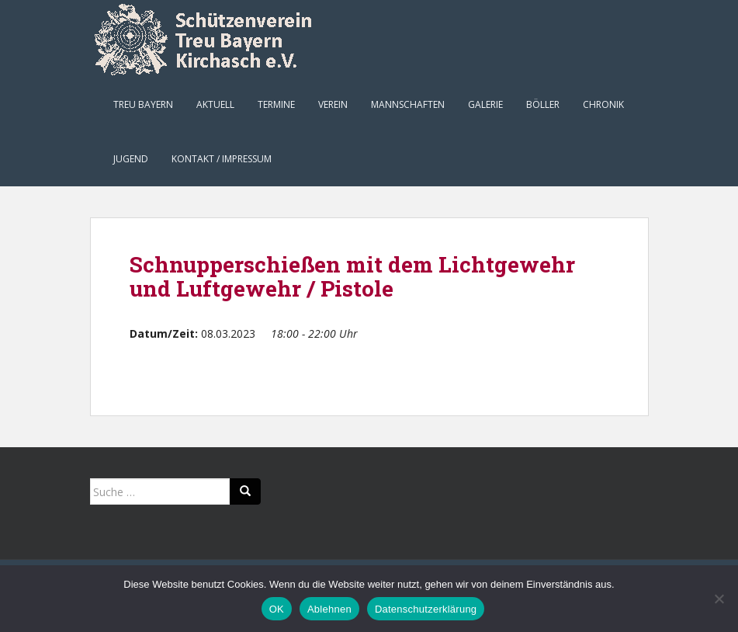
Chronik (603, 104)
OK (276, 609)
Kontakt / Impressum (222, 158)
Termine (276, 104)
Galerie (485, 104)
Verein (333, 104)
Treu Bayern (143, 104)
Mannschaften (408, 104)
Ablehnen (329, 609)
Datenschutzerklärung (425, 609)
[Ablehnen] (718, 598)
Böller (543, 104)
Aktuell (215, 104)
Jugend (130, 158)
